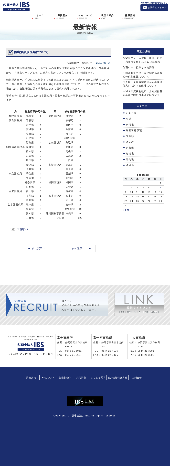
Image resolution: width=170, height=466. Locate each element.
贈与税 (130, 158)
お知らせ (131, 113)
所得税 (130, 124)
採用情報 (130, 15)
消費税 (130, 147)
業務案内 (62, 15)
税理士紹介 (107, 15)
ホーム (40, 15)
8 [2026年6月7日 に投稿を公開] (160, 186)
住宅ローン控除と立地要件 (138, 67)
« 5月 (126, 208)
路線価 (130, 163)
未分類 (130, 135)
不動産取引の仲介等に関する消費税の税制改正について (142, 75)
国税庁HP (22, 229)
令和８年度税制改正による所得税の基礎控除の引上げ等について (142, 93)
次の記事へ (78, 248)
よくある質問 (98, 377)
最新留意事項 (134, 129)
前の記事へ (39, 248)
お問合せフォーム (157, 7)
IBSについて (85, 15)
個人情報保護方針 (118, 377)
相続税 (130, 152)
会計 (128, 118)
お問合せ (137, 377)
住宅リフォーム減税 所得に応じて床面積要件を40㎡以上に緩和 (142, 60)
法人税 (130, 141)
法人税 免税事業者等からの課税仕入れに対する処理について (142, 84)
